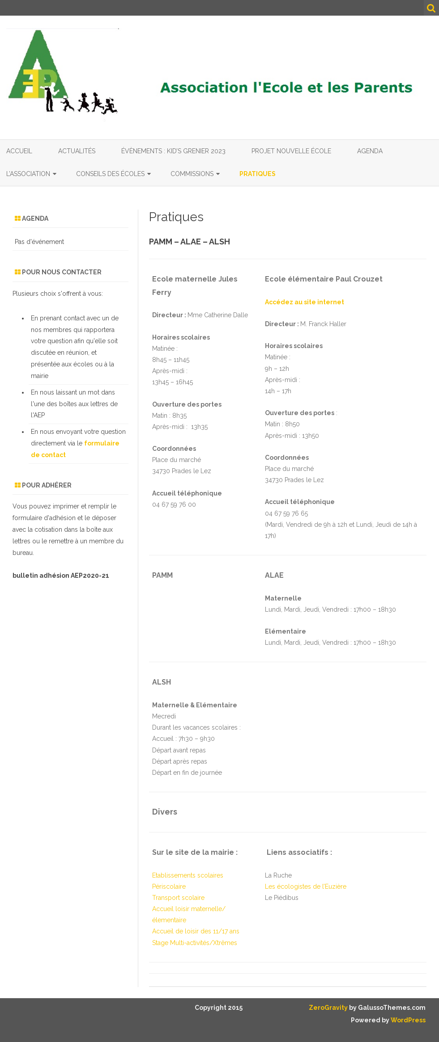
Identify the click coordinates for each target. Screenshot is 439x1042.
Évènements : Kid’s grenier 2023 (173, 151)
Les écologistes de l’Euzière (305, 886)
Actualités (76, 151)
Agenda (370, 151)
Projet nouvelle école (291, 151)
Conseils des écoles (110, 173)
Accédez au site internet (304, 302)
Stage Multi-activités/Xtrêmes (194, 942)
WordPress (407, 1020)
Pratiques (257, 173)
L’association (28, 173)
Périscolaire (169, 886)
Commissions (191, 173)
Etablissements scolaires (187, 875)
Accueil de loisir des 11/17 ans (195, 931)
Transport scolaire (178, 897)
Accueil (19, 151)
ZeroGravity (328, 1007)
